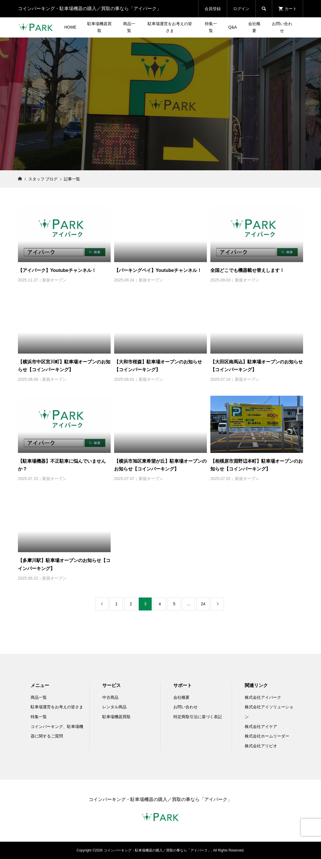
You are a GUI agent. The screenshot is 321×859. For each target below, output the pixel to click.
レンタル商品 (114, 707)
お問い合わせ (282, 27)
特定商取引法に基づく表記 (197, 716)
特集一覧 (211, 27)
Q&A (232, 27)
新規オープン (54, 280)
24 (203, 604)
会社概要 (254, 27)
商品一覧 (129, 27)
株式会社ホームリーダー (267, 736)
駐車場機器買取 (99, 27)
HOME (70, 27)
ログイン (241, 8)
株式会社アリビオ (261, 746)
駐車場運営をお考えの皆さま (170, 27)
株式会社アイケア (261, 726)
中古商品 (110, 697)
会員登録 (213, 8)
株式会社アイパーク (263, 697)
